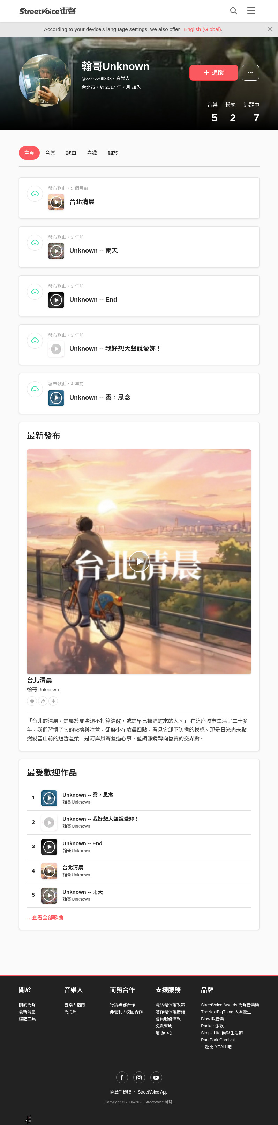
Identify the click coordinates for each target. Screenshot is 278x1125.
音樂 (50, 153)
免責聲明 (164, 1026)
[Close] (270, 29)
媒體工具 (27, 1019)
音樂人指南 (74, 1005)
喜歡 (92, 153)
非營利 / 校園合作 (126, 1012)
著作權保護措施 (170, 1012)
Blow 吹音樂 (212, 1019)
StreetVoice (47, 10)
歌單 (71, 153)
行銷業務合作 (122, 1005)
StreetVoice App (152, 1092)
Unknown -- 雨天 (93, 250)
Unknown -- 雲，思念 (99, 397)
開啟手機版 (120, 1092)
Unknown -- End (93, 299)
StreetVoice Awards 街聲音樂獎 (230, 1005)
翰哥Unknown (43, 689)
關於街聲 (27, 1005)
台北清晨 (82, 201)
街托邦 (70, 1012)
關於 (113, 153)
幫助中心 (164, 1033)
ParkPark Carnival (218, 1040)
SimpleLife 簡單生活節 (221, 1033)
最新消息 (27, 1012)
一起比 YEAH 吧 (216, 1047)
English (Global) (202, 29)
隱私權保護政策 (170, 1005)
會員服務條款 (168, 1019)
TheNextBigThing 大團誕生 (226, 1012)
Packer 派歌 (212, 1026)
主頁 (29, 153)
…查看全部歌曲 (45, 917)
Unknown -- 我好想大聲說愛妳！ (115, 348)
